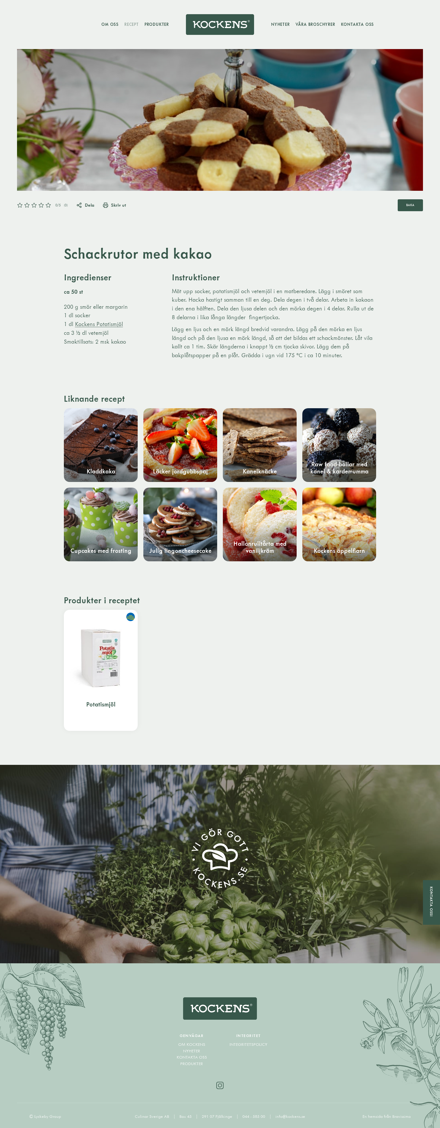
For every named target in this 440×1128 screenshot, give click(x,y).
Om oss (110, 24)
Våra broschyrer (315, 24)
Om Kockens (191, 1044)
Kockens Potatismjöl (99, 323)
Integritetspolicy (248, 1044)
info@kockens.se (290, 1116)
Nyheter (280, 24)
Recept (131, 24)
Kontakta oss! (431, 901)
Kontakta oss (357, 24)
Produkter (156, 24)
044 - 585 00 (254, 1116)
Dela (85, 205)
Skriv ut (114, 205)
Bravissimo (401, 1116)
